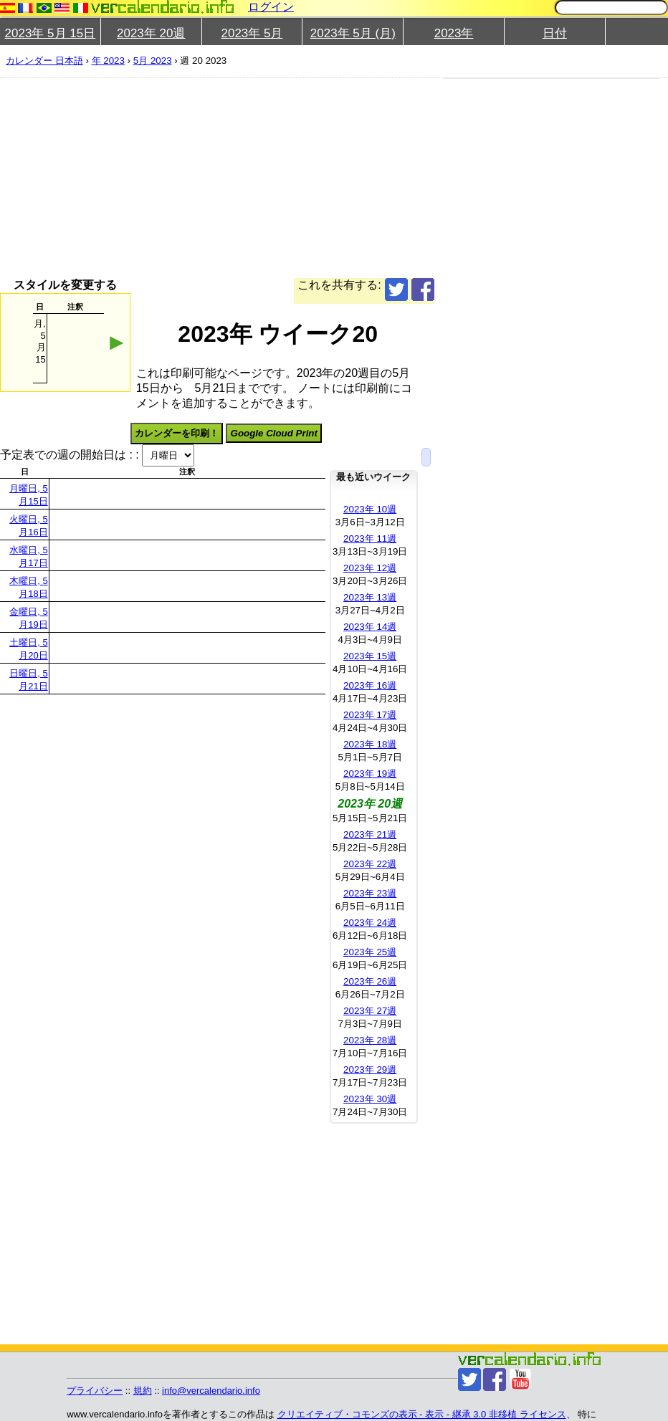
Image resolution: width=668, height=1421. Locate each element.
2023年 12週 (369, 568)
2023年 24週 (369, 922)
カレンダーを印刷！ (177, 433)
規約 (142, 1390)
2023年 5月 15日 (50, 33)
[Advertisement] (328, 177)
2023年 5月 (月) (353, 33)
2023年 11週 (369, 538)
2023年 (454, 33)
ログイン (271, 7)
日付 (555, 33)
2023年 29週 (369, 1069)
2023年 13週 (369, 597)
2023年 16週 (369, 685)
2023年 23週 (369, 893)
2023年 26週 (369, 981)
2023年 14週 (369, 626)
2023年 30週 (369, 1099)
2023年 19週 (369, 773)
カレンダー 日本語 (44, 60)
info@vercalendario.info (211, 1390)
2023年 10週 (369, 509)
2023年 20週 (151, 33)
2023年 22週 (369, 863)
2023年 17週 (369, 714)
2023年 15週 (369, 656)
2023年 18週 (369, 744)
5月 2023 (152, 60)
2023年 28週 (369, 1040)
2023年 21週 (369, 834)
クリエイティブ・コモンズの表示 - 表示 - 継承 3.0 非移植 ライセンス (421, 1414)
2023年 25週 (369, 952)
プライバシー (95, 1390)
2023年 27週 (369, 1010)
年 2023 (108, 60)
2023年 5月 (251, 33)
